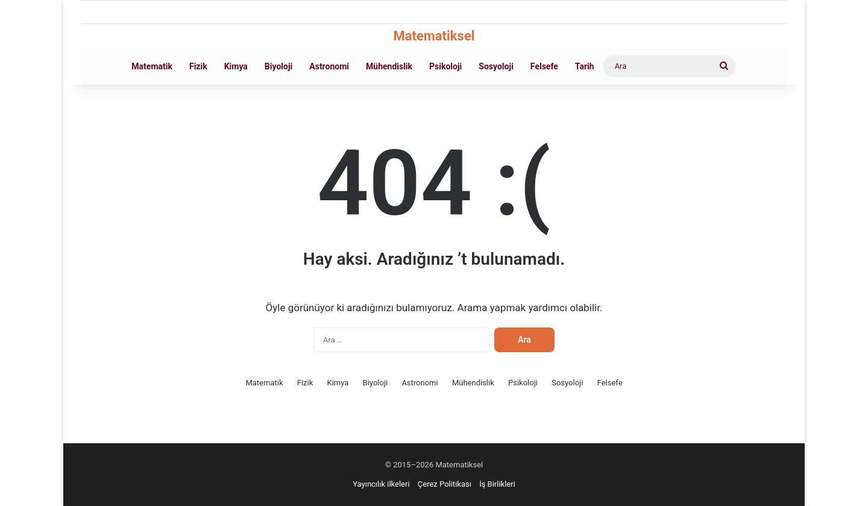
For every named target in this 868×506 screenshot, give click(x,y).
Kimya (236, 66)
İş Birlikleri (497, 484)
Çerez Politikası (444, 484)
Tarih (584, 66)
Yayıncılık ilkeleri (381, 484)
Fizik (198, 66)
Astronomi (329, 66)
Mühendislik (389, 66)
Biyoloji (278, 66)
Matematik (151, 66)
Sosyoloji (496, 66)
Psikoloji (445, 66)
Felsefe (544, 66)
